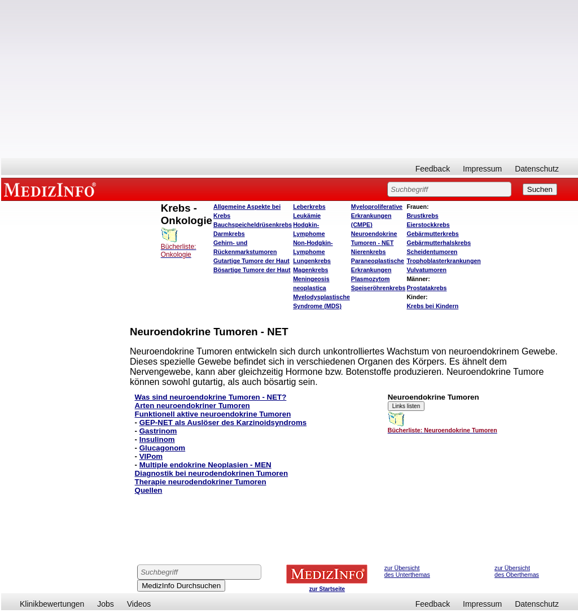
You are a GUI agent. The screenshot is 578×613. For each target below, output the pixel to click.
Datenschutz (537, 168)
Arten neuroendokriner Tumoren (192, 405)
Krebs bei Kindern (432, 306)
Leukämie (307, 215)
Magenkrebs (310, 269)
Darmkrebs (229, 233)
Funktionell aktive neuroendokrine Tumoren (213, 414)
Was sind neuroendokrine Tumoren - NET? (211, 397)
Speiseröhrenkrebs (378, 287)
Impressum (482, 168)
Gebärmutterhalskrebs (438, 242)
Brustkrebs (422, 215)
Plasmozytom (370, 278)
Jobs (105, 603)
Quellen (149, 490)
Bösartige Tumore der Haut (252, 269)
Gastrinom (158, 431)
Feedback (432, 168)
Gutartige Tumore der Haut (251, 260)
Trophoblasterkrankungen (443, 260)
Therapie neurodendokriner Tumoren (200, 482)
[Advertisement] (289, 79)
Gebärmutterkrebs (432, 233)
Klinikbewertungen (52, 603)
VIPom (151, 456)
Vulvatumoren (426, 269)
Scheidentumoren (431, 251)
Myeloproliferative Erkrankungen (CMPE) (376, 215)
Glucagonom (162, 448)
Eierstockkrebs (427, 224)
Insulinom (157, 439)
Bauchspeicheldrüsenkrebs (252, 224)
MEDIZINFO (52, 189)
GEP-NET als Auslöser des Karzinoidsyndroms (223, 422)
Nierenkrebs (368, 251)
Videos (139, 603)
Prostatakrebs (426, 287)
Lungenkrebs (312, 260)
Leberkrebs (309, 206)
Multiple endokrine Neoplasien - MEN (205, 465)
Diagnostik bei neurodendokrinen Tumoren (211, 473)
